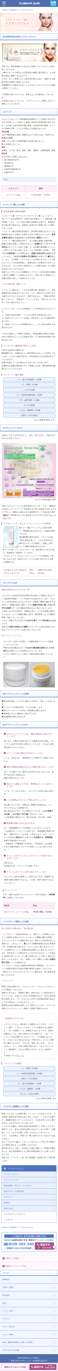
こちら (21, 1055)
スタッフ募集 (7, 1334)
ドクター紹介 (7, 1311)
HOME (4, 10)
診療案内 (13, 10)
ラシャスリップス (11, 1180)
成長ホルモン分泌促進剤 (14, 1191)
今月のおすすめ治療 (10, 1350)
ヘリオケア (8, 1220)
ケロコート (8, 1197)
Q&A (4, 1303)
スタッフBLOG (8, 1326)
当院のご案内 (7, 1287)
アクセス (6, 1319)
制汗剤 (6, 1203)
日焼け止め (8, 1208)
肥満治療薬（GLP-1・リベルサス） (18, 1186)
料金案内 (6, 1295)
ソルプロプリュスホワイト (15, 1214)
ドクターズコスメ (26, 10)
